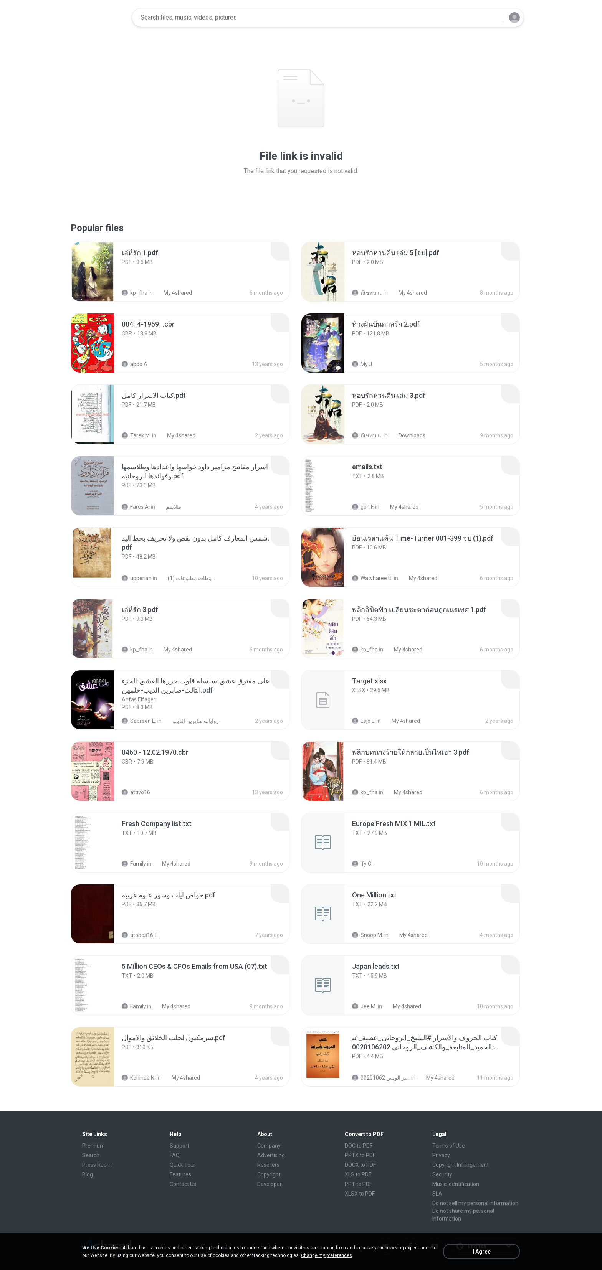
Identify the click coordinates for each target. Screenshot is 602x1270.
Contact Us (183, 1184)
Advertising (271, 1155)
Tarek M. (136, 435)
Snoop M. (367, 935)
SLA (437, 1194)
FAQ (175, 1155)
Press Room (97, 1165)
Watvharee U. (372, 578)
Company (269, 1146)
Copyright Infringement (460, 1165)
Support (179, 1146)
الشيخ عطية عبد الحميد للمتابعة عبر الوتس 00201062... (381, 1078)
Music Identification (455, 1184)
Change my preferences (326, 1255)
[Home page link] (101, 17)
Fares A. (136, 507)
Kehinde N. (138, 1078)
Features (180, 1174)
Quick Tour (182, 1165)
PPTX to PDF (360, 1155)
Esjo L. (363, 721)
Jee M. (364, 1006)
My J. (362, 364)
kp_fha (134, 293)
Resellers (268, 1165)
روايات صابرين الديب (191, 721)
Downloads (407, 435)
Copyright (269, 1174)
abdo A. (135, 364)
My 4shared (173, 293)
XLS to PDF (358, 1174)
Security (442, 1174)
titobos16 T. (140, 935)
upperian (137, 578)
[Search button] (492, 17)
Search (90, 1155)
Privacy (441, 1155)
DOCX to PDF (360, 1165)
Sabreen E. (139, 721)
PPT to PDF (358, 1184)
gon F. (363, 507)
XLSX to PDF (360, 1194)
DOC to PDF (358, 1146)
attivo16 (136, 792)
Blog (87, 1174)
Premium (93, 1146)
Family (134, 864)
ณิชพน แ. (367, 293)
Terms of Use (448, 1146)
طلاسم (169, 507)
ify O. (362, 864)
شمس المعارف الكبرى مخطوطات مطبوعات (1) (188, 578)
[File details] (101, 271)
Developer (269, 1184)
